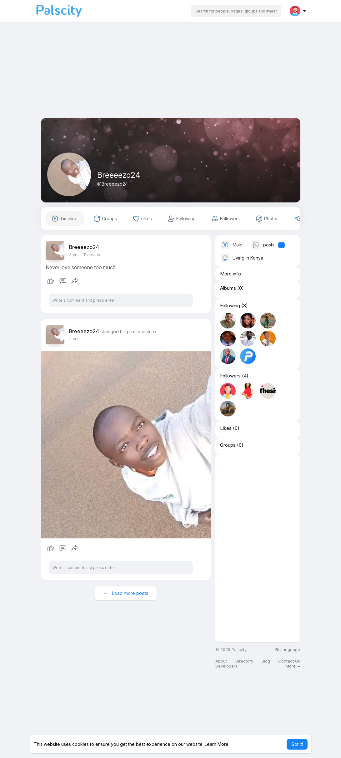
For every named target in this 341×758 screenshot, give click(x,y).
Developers (226, 666)
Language (287, 650)
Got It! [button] (297, 744)
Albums (228, 288)
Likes (226, 428)
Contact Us (289, 661)
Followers (230, 375)
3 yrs (74, 254)
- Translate (91, 254)
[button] (236, 11)
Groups (228, 445)
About (221, 661)
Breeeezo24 (118, 175)
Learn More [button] (216, 744)
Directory (244, 661)
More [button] (293, 665)
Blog (266, 661)
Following (230, 305)
